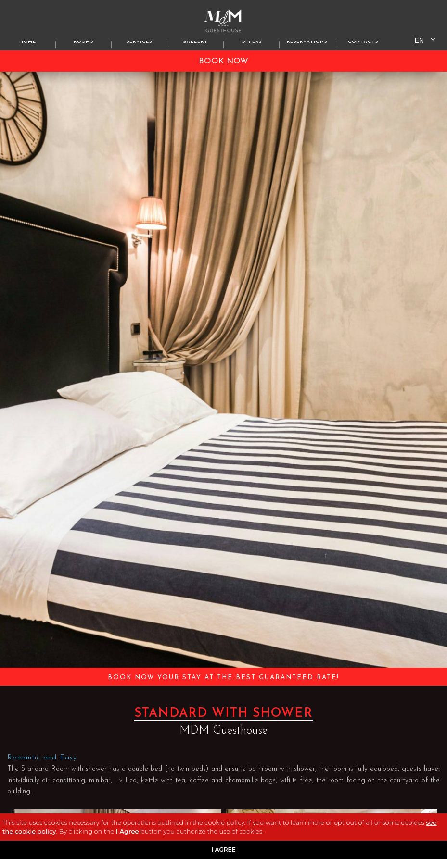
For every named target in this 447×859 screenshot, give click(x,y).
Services (139, 41)
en (419, 40)
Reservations (307, 41)
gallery (195, 41)
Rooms (83, 41)
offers (251, 41)
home (27, 41)
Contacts (363, 41)
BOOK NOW (223, 61)
